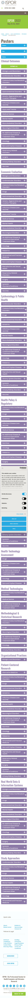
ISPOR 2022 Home (9, 8)
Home (2, 34)
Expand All (14, 66)
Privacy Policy (18, 945)
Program (24, 34)
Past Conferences (15, 34)
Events (7, 34)
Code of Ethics (8, 943)
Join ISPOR (10, 963)
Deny (14, 528)
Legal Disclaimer (19, 943)
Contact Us (18, 929)
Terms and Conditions (18, 947)
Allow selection (14, 523)
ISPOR (13, 988)
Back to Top (18, 994)
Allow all (14, 518)
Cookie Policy (7, 945)
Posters (5, 35)
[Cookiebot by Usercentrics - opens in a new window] (20, 468)
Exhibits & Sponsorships (18, 926)
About (5, 925)
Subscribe (10, 956)
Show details (20, 514)
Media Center (7, 927)
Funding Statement (18, 940)
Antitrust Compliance (7, 940)
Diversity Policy (8, 946)
